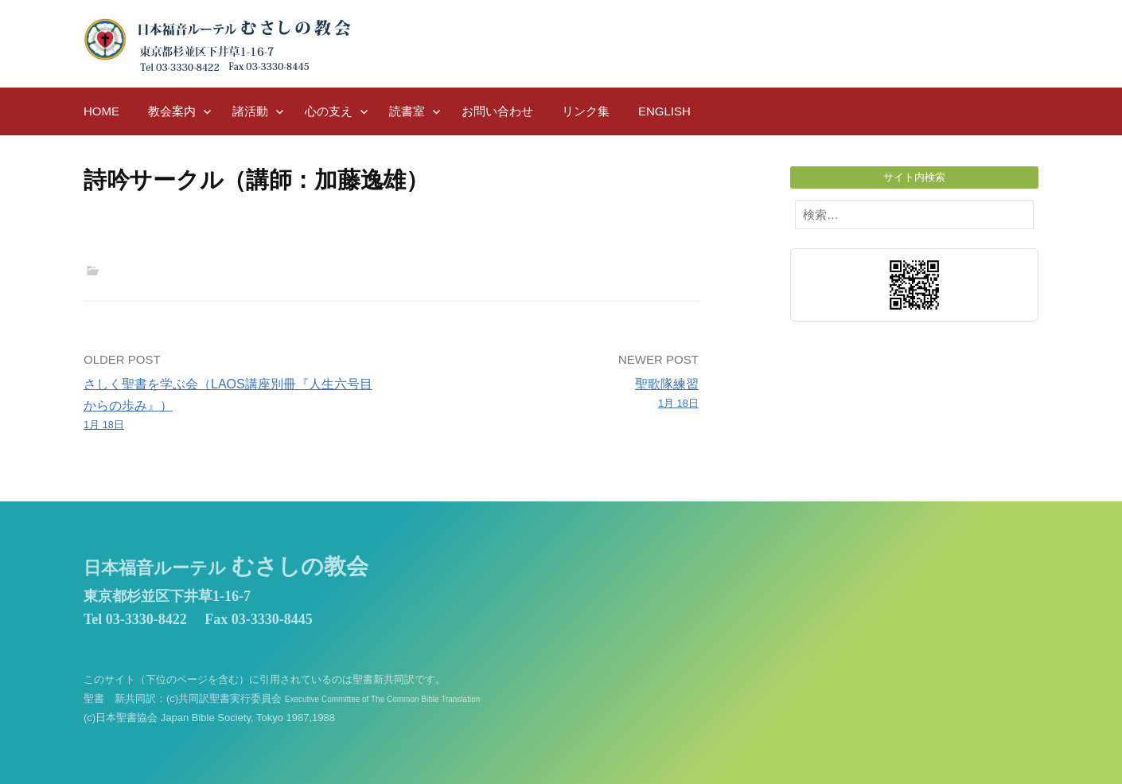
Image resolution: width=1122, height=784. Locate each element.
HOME (101, 111)
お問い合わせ (497, 111)
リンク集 (586, 111)
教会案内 (172, 111)
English (664, 111)
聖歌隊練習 (551, 394)
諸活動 (250, 111)
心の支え (329, 111)
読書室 (407, 111)
